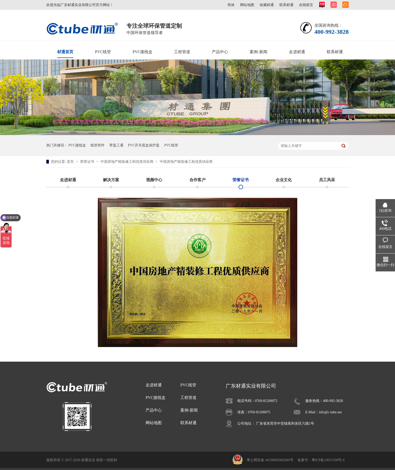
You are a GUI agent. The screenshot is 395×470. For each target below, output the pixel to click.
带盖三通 (116, 145)
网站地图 (247, 5)
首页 (71, 162)
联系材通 (286, 5)
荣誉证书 (87, 162)
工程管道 (182, 52)
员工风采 (327, 180)
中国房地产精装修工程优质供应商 (127, 162)
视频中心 (154, 180)
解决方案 (111, 180)
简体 (231, 5)
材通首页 (65, 52)
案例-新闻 (258, 52)
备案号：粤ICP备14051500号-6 (321, 460)
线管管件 (97, 145)
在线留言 (306, 5)
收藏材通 (267, 5)
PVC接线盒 (142, 52)
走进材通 (297, 52)
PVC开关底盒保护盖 (143, 145)
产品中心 (220, 52)
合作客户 (197, 180)
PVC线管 (103, 52)
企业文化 (284, 180)
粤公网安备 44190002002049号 (270, 460)
